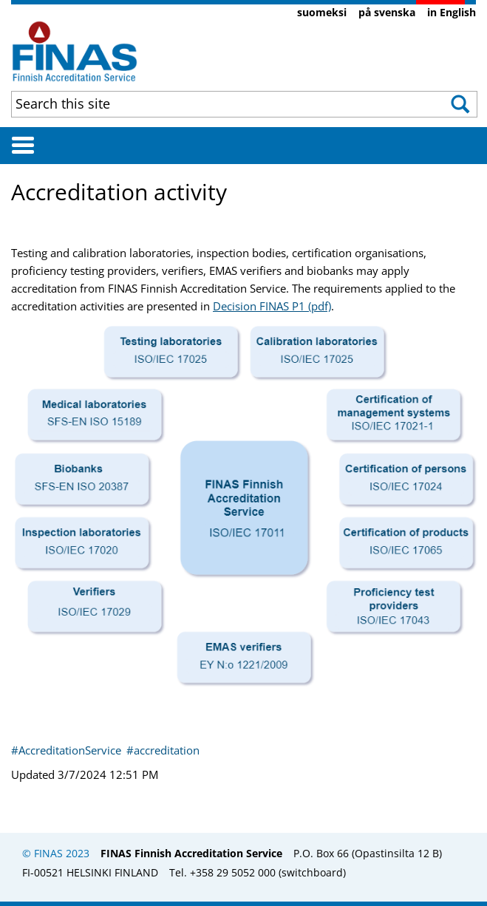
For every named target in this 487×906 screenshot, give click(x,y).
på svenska (386, 12)
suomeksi (322, 12)
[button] (454, 104)
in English (451, 12)
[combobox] (201, 103)
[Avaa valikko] (22, 145)
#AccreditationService (67, 750)
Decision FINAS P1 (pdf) (272, 306)
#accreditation (163, 750)
